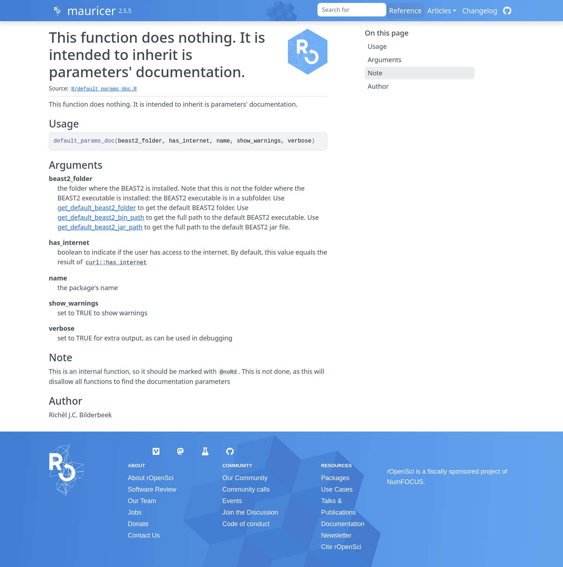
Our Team (142, 501)
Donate (138, 524)
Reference (405, 10)
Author (378, 86)
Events (232, 501)
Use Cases (337, 489)
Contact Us (144, 535)
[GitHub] (507, 10)
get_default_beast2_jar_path (100, 227)
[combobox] (351, 10)
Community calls (246, 489)
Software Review (152, 489)
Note (375, 73)
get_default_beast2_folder (96, 207)
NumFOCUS (405, 481)
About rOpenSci (150, 478)
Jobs (134, 512)
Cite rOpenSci (341, 546)
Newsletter (336, 535)
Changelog (479, 10)
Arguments (384, 59)
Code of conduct (245, 524)
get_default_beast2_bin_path (100, 217)
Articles (439, 10)
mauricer (91, 10)
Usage (377, 46)
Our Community (244, 478)
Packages (335, 478)
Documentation (342, 524)
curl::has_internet (116, 263)
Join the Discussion (250, 512)
